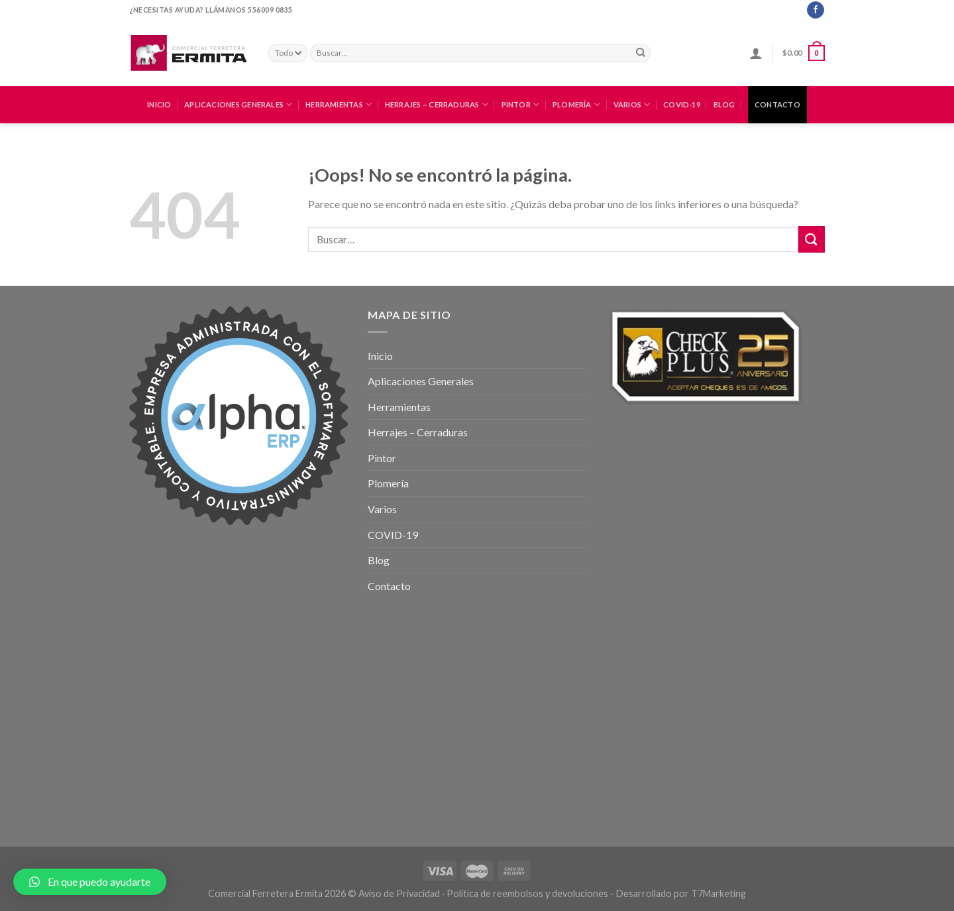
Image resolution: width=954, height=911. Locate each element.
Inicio (159, 104)
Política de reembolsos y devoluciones (527, 893)
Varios (632, 104)
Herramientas (338, 104)
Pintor (521, 104)
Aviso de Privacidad (399, 893)
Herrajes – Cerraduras (436, 104)
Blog (724, 104)
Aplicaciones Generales (238, 104)
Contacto (777, 104)
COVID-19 (681, 104)
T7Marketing (718, 893)
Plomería (576, 104)
